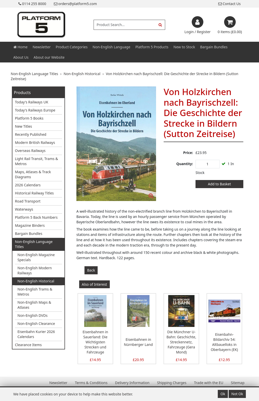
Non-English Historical (35, 281)
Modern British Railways (35, 142)
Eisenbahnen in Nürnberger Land (138, 342)
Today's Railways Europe (35, 110)
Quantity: (184, 163)
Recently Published (30, 134)
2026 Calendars (28, 185)
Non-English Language (111, 46)
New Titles (23, 126)
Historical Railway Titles (34, 193)
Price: (188, 152)
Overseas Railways (30, 150)
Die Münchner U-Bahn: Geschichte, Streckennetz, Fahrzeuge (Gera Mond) (181, 341)
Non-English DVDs (32, 315)
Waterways (24, 209)
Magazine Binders (30, 225)
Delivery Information (132, 382)
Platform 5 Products (151, 46)
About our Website (49, 57)
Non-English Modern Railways (34, 270)
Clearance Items (28, 344)
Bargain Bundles (213, 46)
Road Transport (27, 201)
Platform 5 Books (29, 118)
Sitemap (238, 382)
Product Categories (72, 46)
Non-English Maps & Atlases (34, 305)
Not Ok (237, 393)
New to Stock (184, 46)
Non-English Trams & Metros (34, 292)
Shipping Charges (171, 382)
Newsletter (42, 46)
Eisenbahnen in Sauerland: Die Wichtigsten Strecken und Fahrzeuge (95, 341)
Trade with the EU (208, 382)
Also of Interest (94, 284)
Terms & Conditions (91, 382)
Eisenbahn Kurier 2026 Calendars (36, 334)
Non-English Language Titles (34, 244)
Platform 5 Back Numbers (36, 217)
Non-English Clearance (36, 323)
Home (20, 46)
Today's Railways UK (31, 102)
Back (91, 270)
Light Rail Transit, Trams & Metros (36, 161)
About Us (21, 57)
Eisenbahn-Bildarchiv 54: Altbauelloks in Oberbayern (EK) (224, 342)
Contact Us (229, 3)
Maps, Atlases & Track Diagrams (33, 174)
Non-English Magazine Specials (36, 257)
